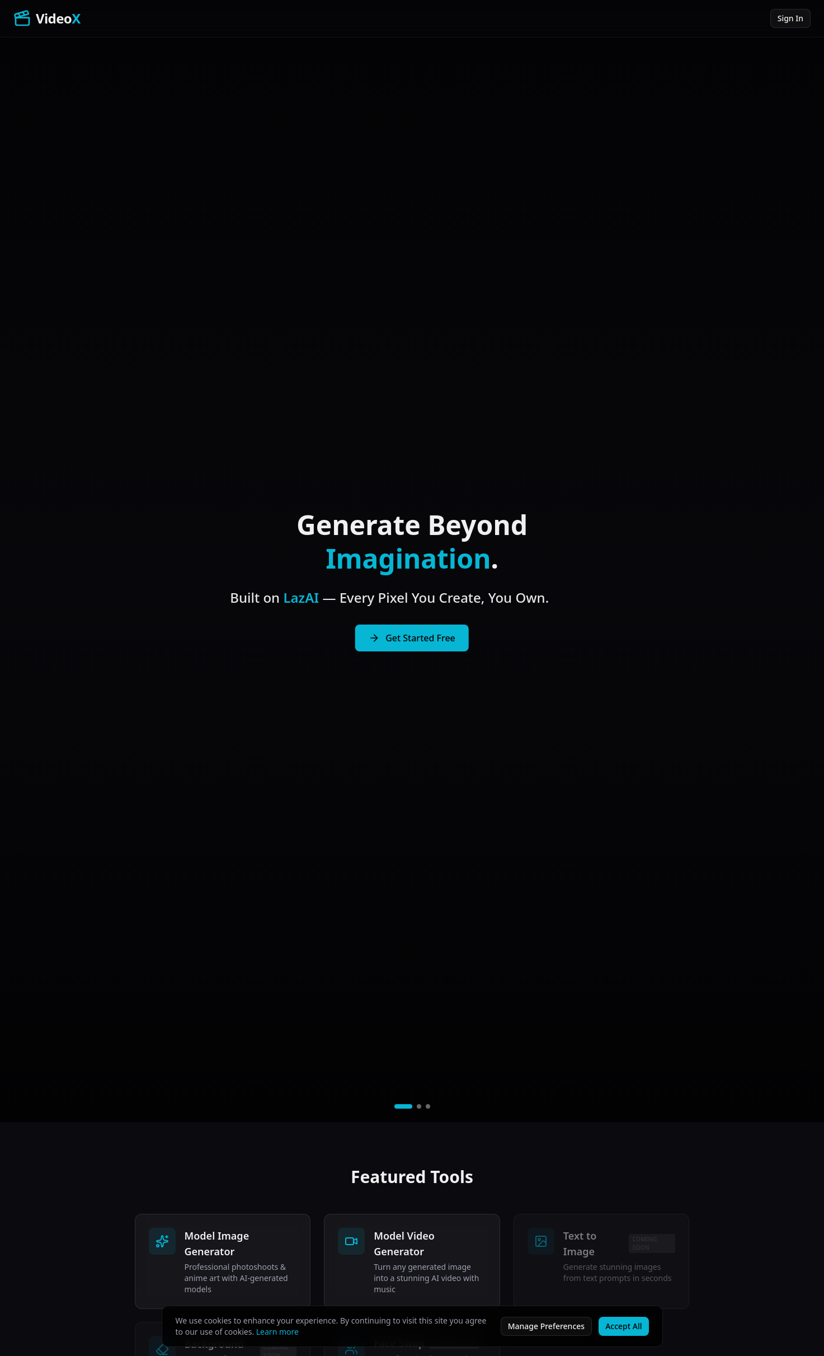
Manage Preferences (546, 1326)
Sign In (790, 18)
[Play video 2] (419, 1106)
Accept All (623, 1326)
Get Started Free (412, 638)
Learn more (277, 1331)
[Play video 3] (428, 1106)
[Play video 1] (403, 1106)
